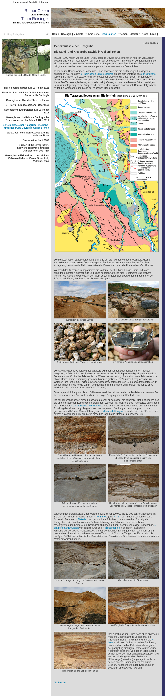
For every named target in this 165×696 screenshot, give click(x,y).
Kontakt (33, 2)
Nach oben (60, 682)
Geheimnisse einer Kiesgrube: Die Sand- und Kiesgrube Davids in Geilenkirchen (26, 126)
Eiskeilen (82, 519)
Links (153, 34)
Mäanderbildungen (113, 411)
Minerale (78, 34)
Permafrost (102, 516)
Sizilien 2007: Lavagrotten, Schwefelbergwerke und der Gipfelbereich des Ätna (33, 148)
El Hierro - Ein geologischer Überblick (27, 105)
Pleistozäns (149, 74)
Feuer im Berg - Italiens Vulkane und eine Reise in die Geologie (25, 94)
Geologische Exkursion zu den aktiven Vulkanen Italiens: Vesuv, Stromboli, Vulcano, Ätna (27, 158)
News (145, 34)
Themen (123, 34)
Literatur (135, 34)
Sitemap (43, 2)
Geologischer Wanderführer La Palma (27, 100)
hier (118, 516)
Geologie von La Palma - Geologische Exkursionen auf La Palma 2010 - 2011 (27, 119)
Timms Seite (92, 34)
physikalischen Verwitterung (87, 405)
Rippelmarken (112, 527)
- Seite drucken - (151, 43)
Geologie (66, 34)
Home (55, 34)
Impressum (21, 2)
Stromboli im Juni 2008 (36, 140)
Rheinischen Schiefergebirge (98, 74)
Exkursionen (109, 34)
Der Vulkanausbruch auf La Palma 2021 (26, 87)
